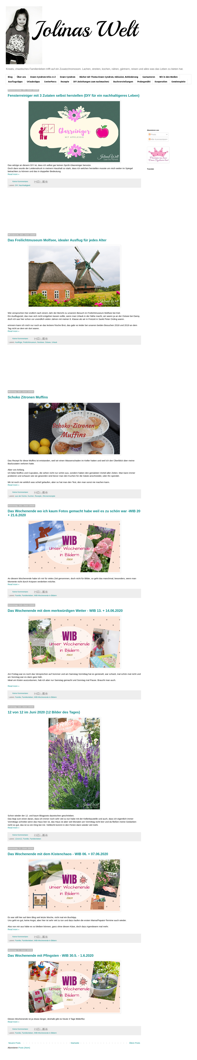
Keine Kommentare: (20, 182)
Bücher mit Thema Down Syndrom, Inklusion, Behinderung (109, 77)
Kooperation (161, 81)
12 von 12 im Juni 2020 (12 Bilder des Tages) (44, 712)
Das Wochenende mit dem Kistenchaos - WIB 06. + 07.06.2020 (58, 854)
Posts (152, 134)
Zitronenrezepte (49, 496)
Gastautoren (148, 77)
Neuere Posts (14, 1043)
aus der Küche (21, 496)
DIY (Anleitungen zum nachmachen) (91, 81)
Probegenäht (143, 81)
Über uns (21, 77)
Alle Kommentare (157, 139)
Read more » (13, 174)
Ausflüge (18, 342)
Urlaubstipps (33, 81)
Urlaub (54, 342)
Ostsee (48, 342)
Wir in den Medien (168, 77)
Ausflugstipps (15, 81)
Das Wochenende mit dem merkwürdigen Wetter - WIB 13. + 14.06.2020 (65, 611)
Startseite (75, 1043)
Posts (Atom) (24, 1048)
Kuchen (31, 496)
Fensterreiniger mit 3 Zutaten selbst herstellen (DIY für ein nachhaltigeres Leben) (73, 95)
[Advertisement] (74, 212)
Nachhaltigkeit (24, 185)
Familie (18, 596)
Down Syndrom (67, 77)
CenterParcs (50, 81)
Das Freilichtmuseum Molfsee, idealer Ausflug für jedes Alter (57, 240)
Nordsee (40, 342)
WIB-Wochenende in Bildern (45, 596)
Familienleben (27, 596)
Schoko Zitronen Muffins (28, 397)
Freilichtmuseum (29, 342)
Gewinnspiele (178, 81)
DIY (16, 185)
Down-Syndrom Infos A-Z (43, 77)
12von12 (18, 839)
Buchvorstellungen (123, 81)
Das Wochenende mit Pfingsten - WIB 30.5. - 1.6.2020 (51, 955)
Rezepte (65, 81)
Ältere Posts (134, 1043)
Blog (10, 77)
